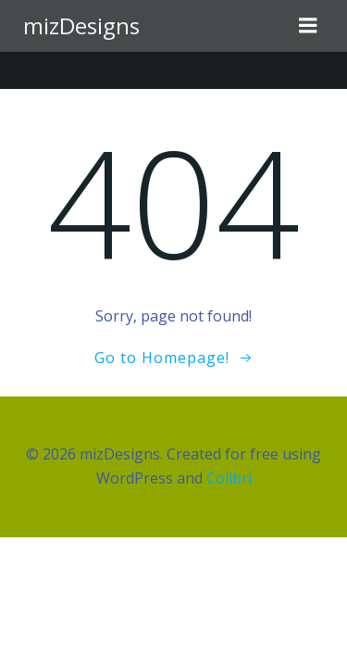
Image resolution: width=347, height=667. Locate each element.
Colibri (229, 478)
